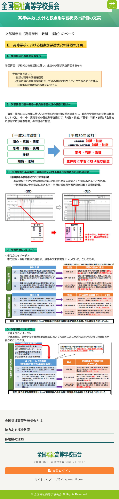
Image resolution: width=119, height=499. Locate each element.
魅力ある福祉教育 (17, 429)
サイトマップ (43, 479)
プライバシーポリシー (69, 479)
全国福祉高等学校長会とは (24, 420)
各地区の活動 (14, 439)
